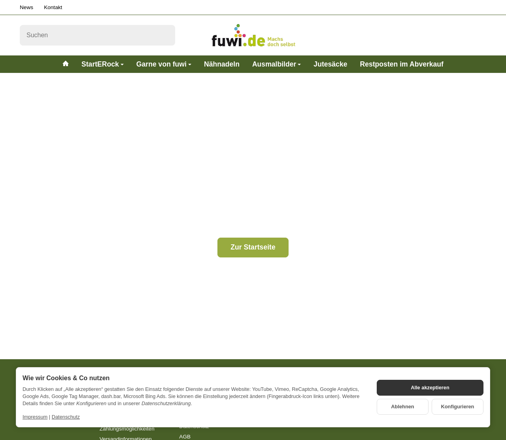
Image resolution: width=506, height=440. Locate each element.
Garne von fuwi (163, 64)
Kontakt (53, 7)
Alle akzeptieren (430, 387)
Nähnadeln (222, 64)
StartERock (102, 64)
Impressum (35, 417)
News (26, 7)
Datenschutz (66, 417)
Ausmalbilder (276, 64)
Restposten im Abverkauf (402, 64)
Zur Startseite (252, 247)
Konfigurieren (457, 407)
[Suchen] (97, 35)
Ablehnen (402, 407)
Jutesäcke (330, 64)
